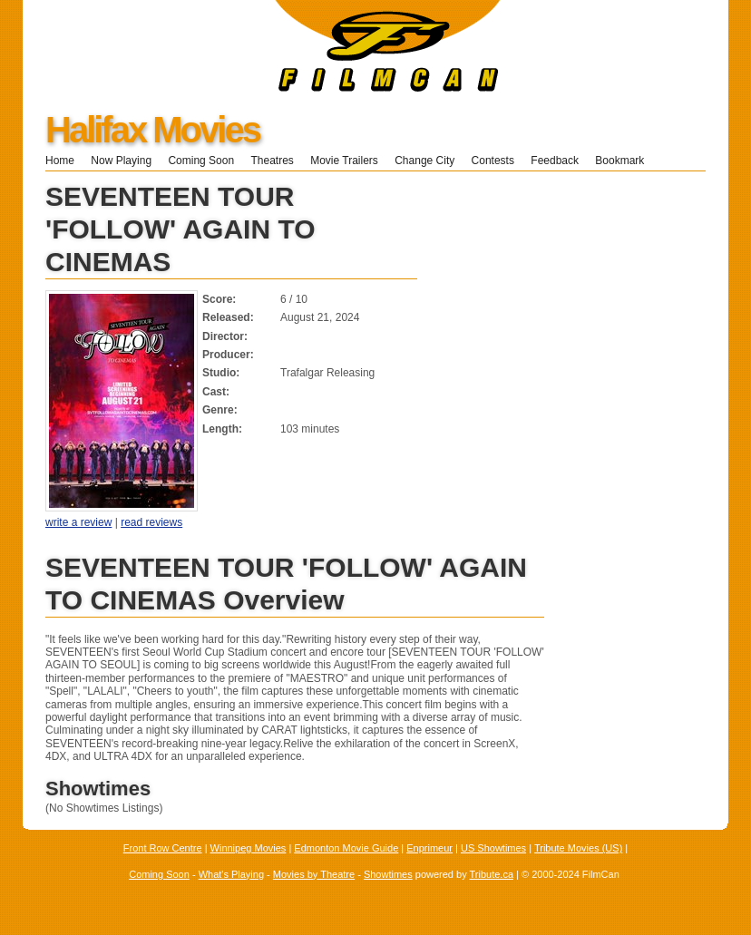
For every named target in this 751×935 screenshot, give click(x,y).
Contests (493, 160)
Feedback (555, 160)
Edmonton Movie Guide (346, 847)
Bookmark (625, 160)
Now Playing (121, 160)
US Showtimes (493, 847)
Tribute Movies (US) (578, 847)
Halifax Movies (152, 130)
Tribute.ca (492, 874)
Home (59, 160)
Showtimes (388, 874)
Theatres (271, 160)
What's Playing (231, 874)
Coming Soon (201, 160)
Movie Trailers (344, 160)
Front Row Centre (162, 847)
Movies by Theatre (314, 874)
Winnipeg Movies (248, 847)
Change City (424, 160)
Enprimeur (429, 847)
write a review (78, 522)
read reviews (151, 522)
